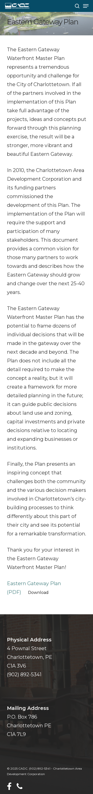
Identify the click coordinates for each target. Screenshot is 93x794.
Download (38, 592)
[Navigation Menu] (86, 5)
